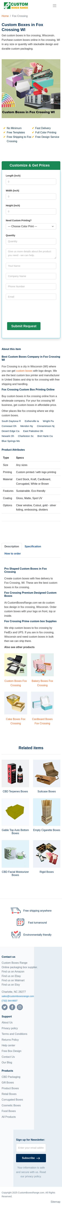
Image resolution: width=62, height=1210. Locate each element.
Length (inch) (13, 175)
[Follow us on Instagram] (20, 1006)
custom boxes (24, 370)
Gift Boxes (8, 1082)
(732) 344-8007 (10, 1000)
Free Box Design (11, 1051)
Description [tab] (11, 546)
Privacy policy (10, 1028)
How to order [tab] (12, 553)
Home (5, 16)
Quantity (10, 235)
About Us (7, 1022)
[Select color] (31, 226)
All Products (9, 1116)
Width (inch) (12, 190)
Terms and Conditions (14, 1034)
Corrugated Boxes (12, 1099)
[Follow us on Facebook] (12, 1006)
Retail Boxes (9, 1094)
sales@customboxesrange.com (18, 996)
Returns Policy (10, 1039)
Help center (8, 1045)
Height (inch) (13, 205)
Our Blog (7, 1062)
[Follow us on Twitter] (5, 1006)
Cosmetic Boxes (11, 1105)
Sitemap (55, 1201)
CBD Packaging (11, 1076)
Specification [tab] (33, 546)
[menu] (54, 5)
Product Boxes (10, 1088)
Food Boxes (9, 1111)
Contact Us (8, 1056)
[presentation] (31, 310)
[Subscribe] (31, 1158)
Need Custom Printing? (19, 220)
